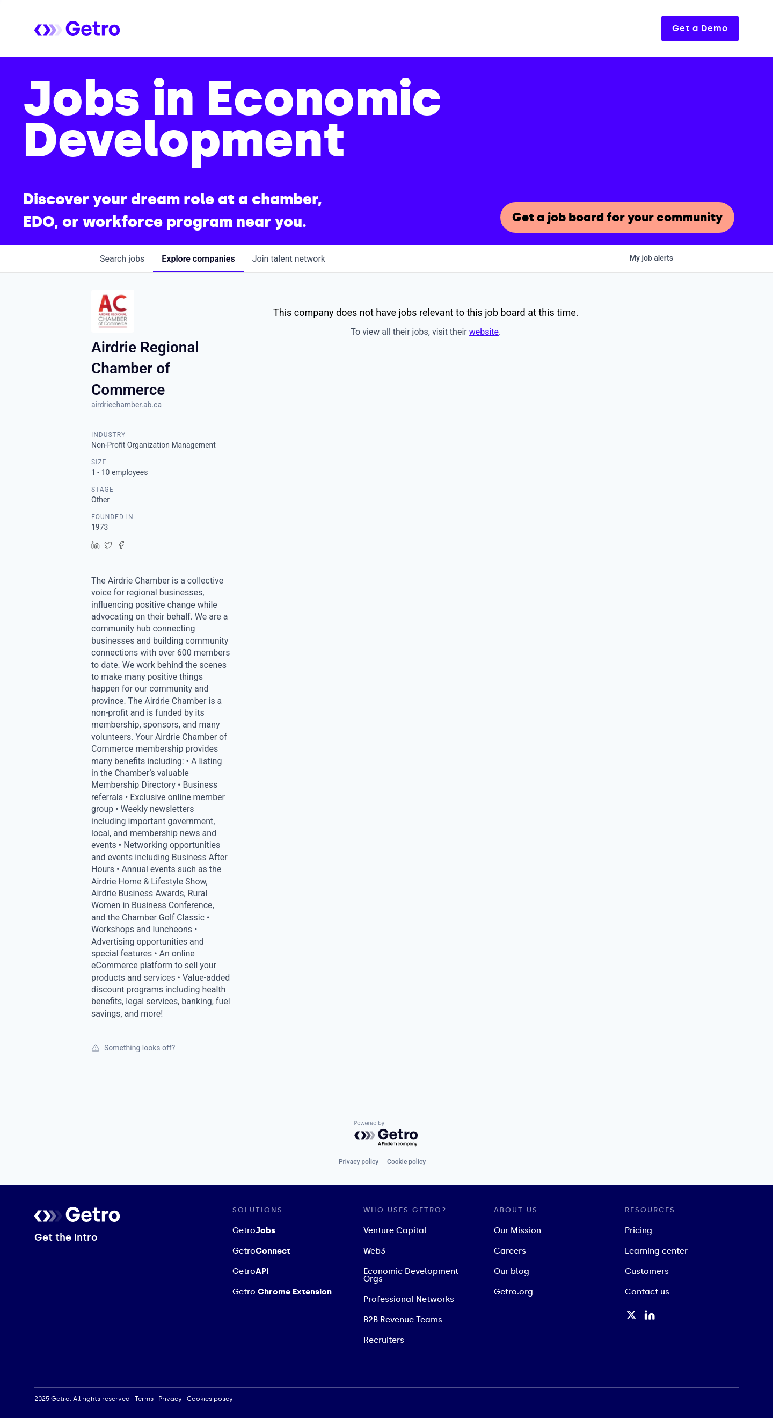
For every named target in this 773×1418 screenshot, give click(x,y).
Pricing (638, 1230)
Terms (144, 1398)
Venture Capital (395, 1230)
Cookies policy (210, 1398)
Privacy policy (358, 1161)
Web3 (374, 1251)
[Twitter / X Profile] (631, 1314)
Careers (510, 1251)
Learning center (656, 1251)
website (484, 332)
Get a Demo (700, 28)
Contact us (647, 1291)
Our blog (511, 1271)
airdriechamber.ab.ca (126, 404)
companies (198, 259)
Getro (253, 1230)
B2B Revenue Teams (402, 1319)
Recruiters (383, 1340)
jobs (122, 259)
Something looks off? (133, 1047)
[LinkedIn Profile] (649, 1314)
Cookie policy (406, 1161)
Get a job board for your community (617, 217)
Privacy (170, 1398)
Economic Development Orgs (410, 1275)
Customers (647, 1271)
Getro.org (513, 1291)
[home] (120, 28)
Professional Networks (408, 1299)
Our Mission (517, 1230)
